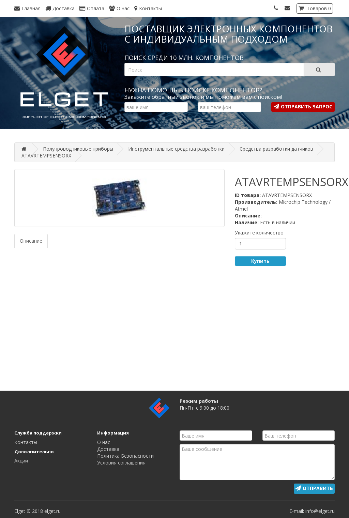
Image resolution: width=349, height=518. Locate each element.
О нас (103, 442)
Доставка (108, 449)
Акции (21, 460)
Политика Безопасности (125, 456)
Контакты (25, 442)
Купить (260, 261)
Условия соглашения (121, 462)
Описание (31, 241)
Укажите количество (259, 232)
